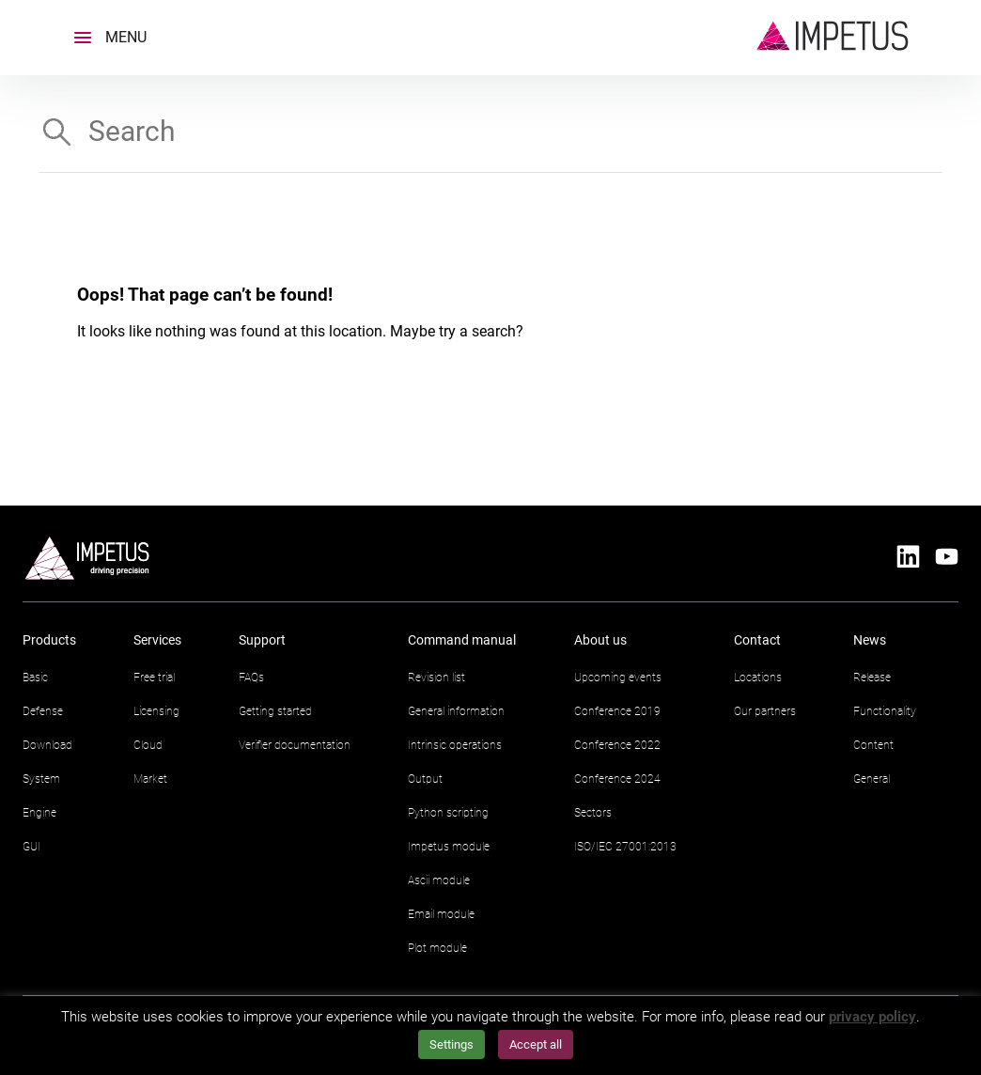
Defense (43, 711)
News (869, 639)
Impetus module (449, 846)
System (41, 779)
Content (873, 745)
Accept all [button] (535, 1044)
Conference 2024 (617, 779)
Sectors (593, 812)
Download (47, 745)
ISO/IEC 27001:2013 (625, 846)
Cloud (148, 745)
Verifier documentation (294, 745)
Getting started (275, 711)
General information (456, 711)
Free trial (154, 677)
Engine (39, 812)
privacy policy (872, 1016)
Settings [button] (451, 1044)
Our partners (765, 711)
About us (600, 639)
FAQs (251, 677)
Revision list (436, 677)
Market (150, 779)
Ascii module (439, 880)
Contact (757, 639)
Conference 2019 (617, 711)
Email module (441, 914)
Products (49, 639)
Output (425, 779)
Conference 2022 (617, 745)
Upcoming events (618, 677)
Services (157, 639)
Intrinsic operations (455, 745)
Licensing (156, 711)
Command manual (462, 639)
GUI (31, 846)
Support (262, 639)
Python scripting (448, 812)
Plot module (437, 948)
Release (872, 677)
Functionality (884, 711)
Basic (35, 677)
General (871, 779)
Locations (758, 677)
